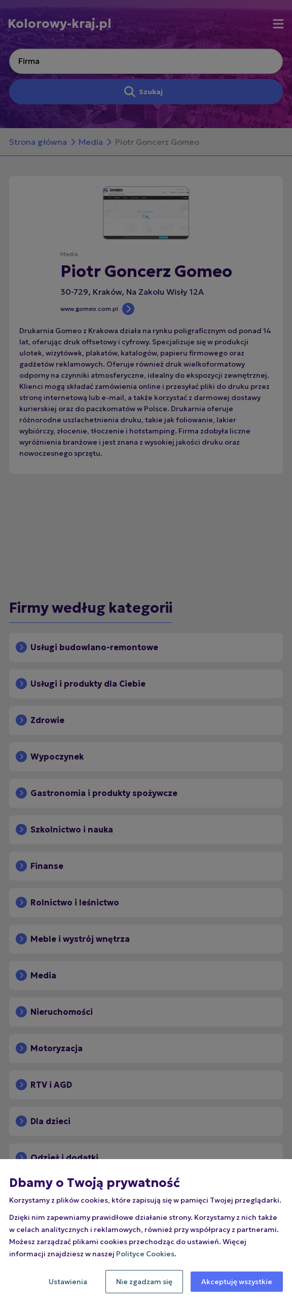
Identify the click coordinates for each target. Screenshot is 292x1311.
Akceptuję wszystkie (236, 1281)
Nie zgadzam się (144, 1281)
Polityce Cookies (145, 1253)
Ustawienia (68, 1281)
